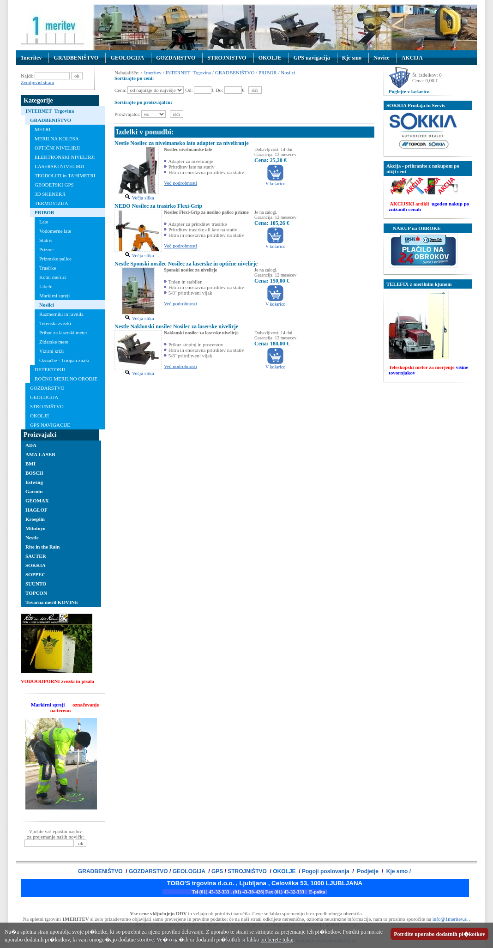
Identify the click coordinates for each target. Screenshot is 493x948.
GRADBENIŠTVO (76, 57)
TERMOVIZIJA (51, 203)
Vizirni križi (51, 351)
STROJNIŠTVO (47, 406)
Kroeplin (35, 519)
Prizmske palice (55, 258)
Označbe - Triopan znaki (64, 360)
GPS (217, 871)
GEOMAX (37, 500)
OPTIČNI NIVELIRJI (57, 148)
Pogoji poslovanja (326, 871)
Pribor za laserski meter (63, 332)
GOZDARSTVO (175, 57)
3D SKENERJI (50, 194)
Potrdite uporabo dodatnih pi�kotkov (439, 934)
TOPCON (36, 593)
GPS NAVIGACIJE (50, 425)
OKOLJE (270, 57)
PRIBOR (44, 212)
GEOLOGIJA (127, 57)
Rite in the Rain (42, 546)
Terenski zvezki (55, 323)
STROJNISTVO (226, 57)
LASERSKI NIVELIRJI (59, 166)
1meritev (31, 57)
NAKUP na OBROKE (413, 228)
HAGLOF (36, 510)
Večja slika (139, 197)
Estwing (34, 482)
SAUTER (35, 556)
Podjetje (367, 871)
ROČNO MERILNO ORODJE (66, 378)
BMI (30, 463)
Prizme (46, 249)
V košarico (275, 181)
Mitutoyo (35, 528)
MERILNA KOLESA (57, 138)
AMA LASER (40, 454)
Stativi (46, 240)
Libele (45, 286)
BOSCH (34, 473)
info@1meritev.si (450, 919)
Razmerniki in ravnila (61, 314)
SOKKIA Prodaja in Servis (415, 105)
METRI (42, 129)
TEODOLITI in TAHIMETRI (65, 175)
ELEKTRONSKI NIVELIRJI (65, 157)
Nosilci (46, 305)
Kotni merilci (52, 277)
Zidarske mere (53, 341)
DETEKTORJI (50, 369)
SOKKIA (35, 565)
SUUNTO (36, 583)
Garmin (33, 491)
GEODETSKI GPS (54, 184)
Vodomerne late (55, 231)
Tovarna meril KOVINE (51, 602)
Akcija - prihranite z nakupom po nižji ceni (422, 168)
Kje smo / (398, 871)
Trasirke (47, 268)
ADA (30, 445)
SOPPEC (35, 574)
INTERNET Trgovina (49, 111)
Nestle (32, 537)
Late (43, 221)
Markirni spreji (54, 295)
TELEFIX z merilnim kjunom (418, 284)
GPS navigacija (312, 57)
